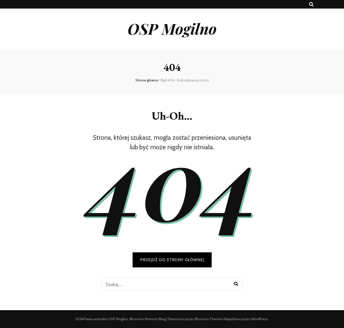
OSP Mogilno (172, 28)
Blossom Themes (209, 319)
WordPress (259, 319)
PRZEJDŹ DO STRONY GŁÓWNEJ (172, 259)
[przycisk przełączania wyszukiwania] (311, 4)
